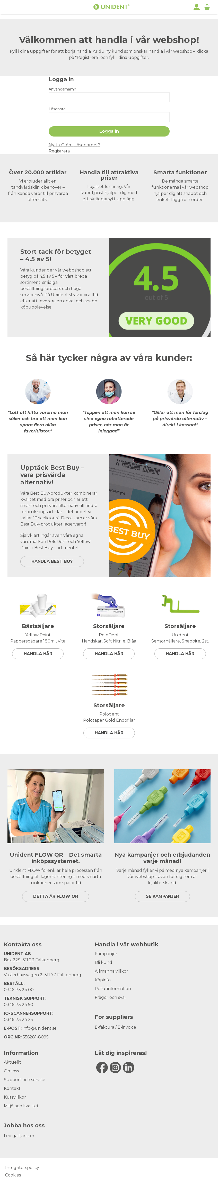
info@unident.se (40, 1028)
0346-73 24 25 (18, 1019)
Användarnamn (62, 89)
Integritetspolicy (22, 1167)
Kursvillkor (15, 1097)
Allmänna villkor (111, 971)
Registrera (59, 151)
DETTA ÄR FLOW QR (55, 896)
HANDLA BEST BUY (52, 561)
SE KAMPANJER (162, 896)
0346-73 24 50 (18, 1004)
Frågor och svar (110, 997)
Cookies (13, 1175)
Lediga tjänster (19, 1135)
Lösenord (57, 109)
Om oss (11, 1071)
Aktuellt (12, 1062)
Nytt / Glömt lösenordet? (74, 144)
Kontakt (12, 1088)
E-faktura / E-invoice (115, 1027)
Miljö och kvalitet (21, 1105)
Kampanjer (106, 953)
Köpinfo (103, 979)
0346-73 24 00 (19, 989)
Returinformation (113, 988)
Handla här (38, 653)
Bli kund (103, 962)
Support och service (24, 1079)
